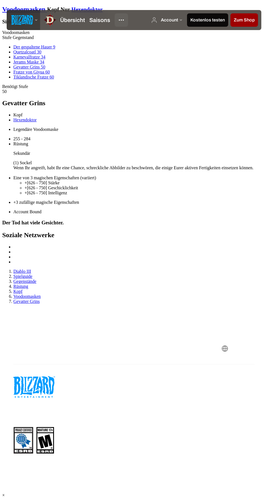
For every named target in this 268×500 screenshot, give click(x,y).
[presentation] (23, 20)
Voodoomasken (24, 9)
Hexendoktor (87, 9)
